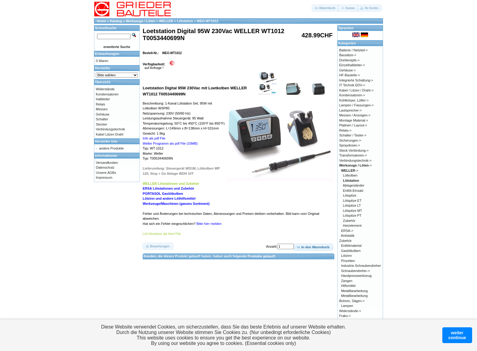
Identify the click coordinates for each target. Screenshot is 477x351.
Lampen (347, 306)
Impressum (104, 177)
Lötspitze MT (352, 210)
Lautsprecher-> (350, 110)
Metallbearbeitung (354, 291)
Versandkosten (107, 162)
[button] (325, 8)
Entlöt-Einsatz (353, 190)
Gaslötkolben (350, 251)
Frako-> (345, 316)
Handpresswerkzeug (356, 275)
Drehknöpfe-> (349, 60)
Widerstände (105, 89)
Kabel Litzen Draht (110, 134)
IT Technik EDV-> (352, 85)
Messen (102, 109)
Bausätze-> (347, 55)
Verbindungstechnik (110, 129)
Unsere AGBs (106, 172)
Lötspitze (349, 195)
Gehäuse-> (347, 70)
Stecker (101, 124)
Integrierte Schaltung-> (356, 80)
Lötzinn (346, 255)
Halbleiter (103, 99)
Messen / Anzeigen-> (355, 115)
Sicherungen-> (350, 140)
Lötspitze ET (352, 200)
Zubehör (349, 220)
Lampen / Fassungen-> (356, 105)
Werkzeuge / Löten (140, 21)
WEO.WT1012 (207, 21)
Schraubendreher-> (355, 271)
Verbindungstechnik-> (355, 160)
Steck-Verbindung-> (354, 150)
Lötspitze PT (352, 215)
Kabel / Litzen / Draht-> (356, 90)
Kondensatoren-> (352, 95)
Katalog (116, 21)
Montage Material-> (353, 120)
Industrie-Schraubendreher (361, 265)
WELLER (166, 21)
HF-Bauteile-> (349, 75)
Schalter (102, 119)
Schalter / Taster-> (352, 135)
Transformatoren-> (353, 155)
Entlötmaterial (351, 245)
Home (101, 21)
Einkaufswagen (107, 54)
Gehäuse (103, 114)
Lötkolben (350, 175)
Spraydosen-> (349, 145)
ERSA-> (347, 230)
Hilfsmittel (348, 285)
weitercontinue (457, 335)
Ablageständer (353, 185)
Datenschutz (105, 167)
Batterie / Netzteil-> (353, 50)
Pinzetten (348, 261)
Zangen (346, 281)
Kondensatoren (107, 94)
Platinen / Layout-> (353, 125)
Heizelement (352, 225)
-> (355, 165)
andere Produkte (111, 148)
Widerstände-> (350, 311)
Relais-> (345, 130)
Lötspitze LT (352, 205)
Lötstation (185, 21)
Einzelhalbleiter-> (352, 65)
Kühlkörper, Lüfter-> (354, 100)
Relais (100, 104)
